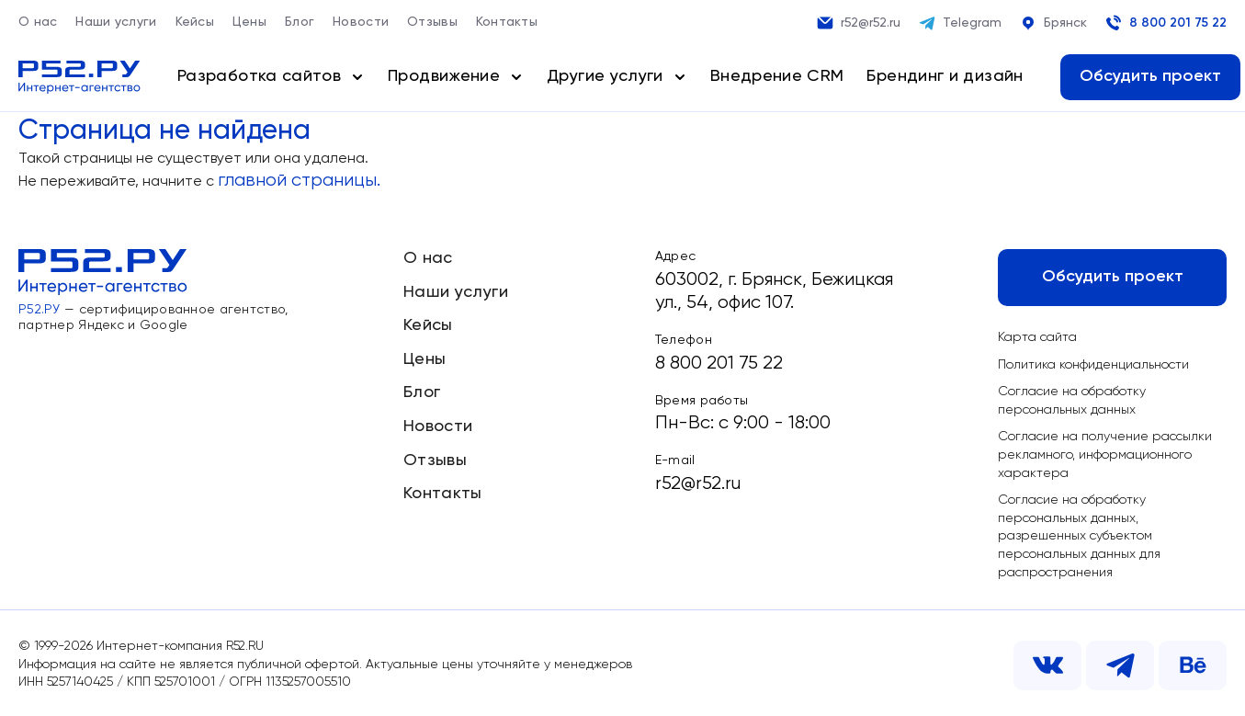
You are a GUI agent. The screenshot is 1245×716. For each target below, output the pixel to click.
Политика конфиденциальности (1093, 364)
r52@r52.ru (858, 23)
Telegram (960, 23)
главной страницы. (299, 180)
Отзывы (432, 22)
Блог (299, 22)
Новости (361, 22)
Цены (249, 22)
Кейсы (194, 22)
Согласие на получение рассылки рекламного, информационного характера (1105, 454)
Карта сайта (1037, 337)
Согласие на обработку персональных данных (1072, 400)
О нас (37, 22)
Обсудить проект (1150, 76)
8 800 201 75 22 (1166, 23)
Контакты (507, 22)
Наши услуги (115, 22)
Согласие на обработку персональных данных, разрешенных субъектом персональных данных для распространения (1079, 536)
